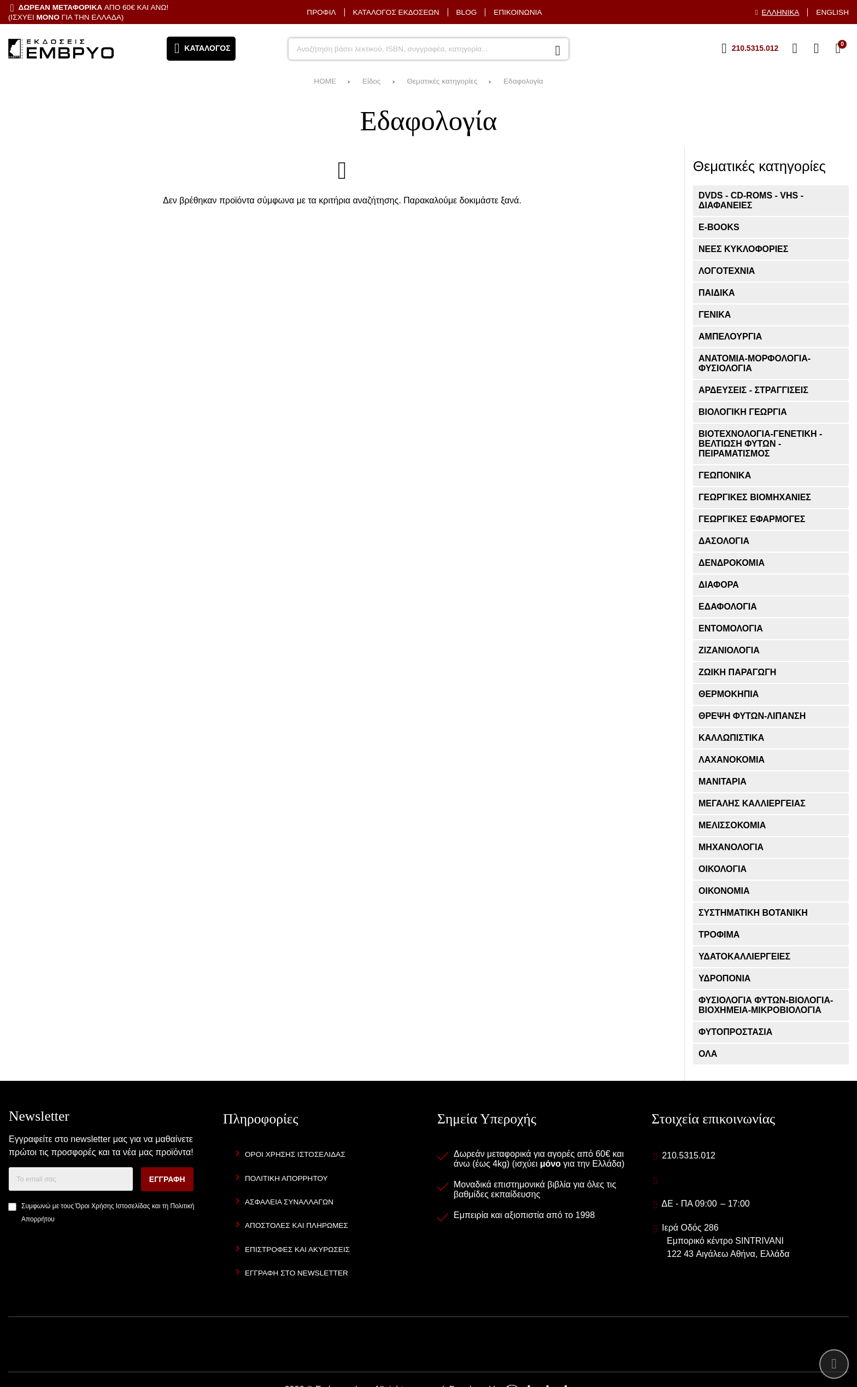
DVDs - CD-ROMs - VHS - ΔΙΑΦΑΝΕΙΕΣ (750, 200)
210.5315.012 (688, 1155)
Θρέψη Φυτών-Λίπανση (752, 716)
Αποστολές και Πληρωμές (296, 1225)
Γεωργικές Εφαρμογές (751, 519)
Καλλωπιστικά (731, 737)
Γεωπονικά (724, 475)
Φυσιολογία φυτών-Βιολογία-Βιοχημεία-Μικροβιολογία (765, 1005)
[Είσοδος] (816, 48)
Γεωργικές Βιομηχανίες (754, 497)
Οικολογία (722, 869)
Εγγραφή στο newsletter (296, 1273)
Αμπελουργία (730, 336)
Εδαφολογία (523, 81)
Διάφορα (718, 584)
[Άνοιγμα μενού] (201, 49)
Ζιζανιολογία (729, 650)
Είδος (371, 81)
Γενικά (714, 314)
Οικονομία (723, 891)
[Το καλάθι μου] (838, 48)
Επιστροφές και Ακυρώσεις (297, 1249)
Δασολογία (723, 541)
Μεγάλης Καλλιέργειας (752, 803)
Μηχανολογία (731, 847)
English (832, 12)
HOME (325, 81)
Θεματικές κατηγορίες (442, 81)
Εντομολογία (730, 628)
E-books (718, 227)
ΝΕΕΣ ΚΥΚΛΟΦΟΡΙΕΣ (743, 249)
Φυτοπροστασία (735, 1032)
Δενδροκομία (731, 562)
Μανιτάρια (722, 781)
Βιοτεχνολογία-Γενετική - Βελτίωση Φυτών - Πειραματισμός (760, 443)
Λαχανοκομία (731, 759)
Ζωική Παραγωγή (737, 672)
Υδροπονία (724, 978)
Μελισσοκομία (732, 825)
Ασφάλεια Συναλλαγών (289, 1202)
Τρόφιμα (718, 934)
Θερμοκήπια (728, 694)
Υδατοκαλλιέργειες (744, 956)
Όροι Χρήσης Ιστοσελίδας (112, 1206)
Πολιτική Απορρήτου (286, 1178)
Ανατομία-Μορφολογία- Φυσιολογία (754, 363)
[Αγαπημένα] (795, 48)
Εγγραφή (167, 1179)
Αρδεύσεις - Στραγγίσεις (753, 390)
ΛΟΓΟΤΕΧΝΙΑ (726, 271)
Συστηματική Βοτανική (753, 912)
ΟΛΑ (707, 1053)
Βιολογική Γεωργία (742, 412)
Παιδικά (716, 292)
